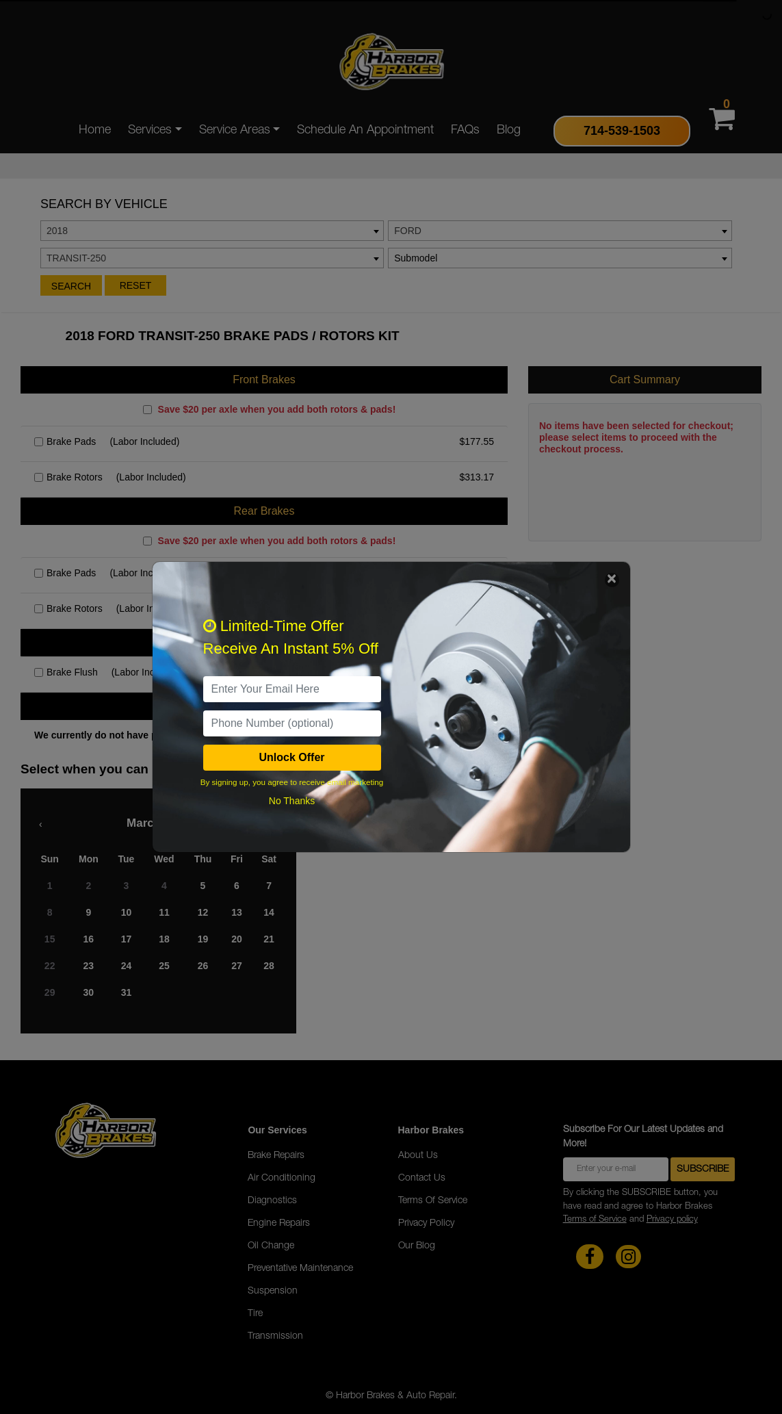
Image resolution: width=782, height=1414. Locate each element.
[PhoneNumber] (292, 723)
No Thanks (292, 800)
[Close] (612, 580)
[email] (292, 689)
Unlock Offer (291, 757)
